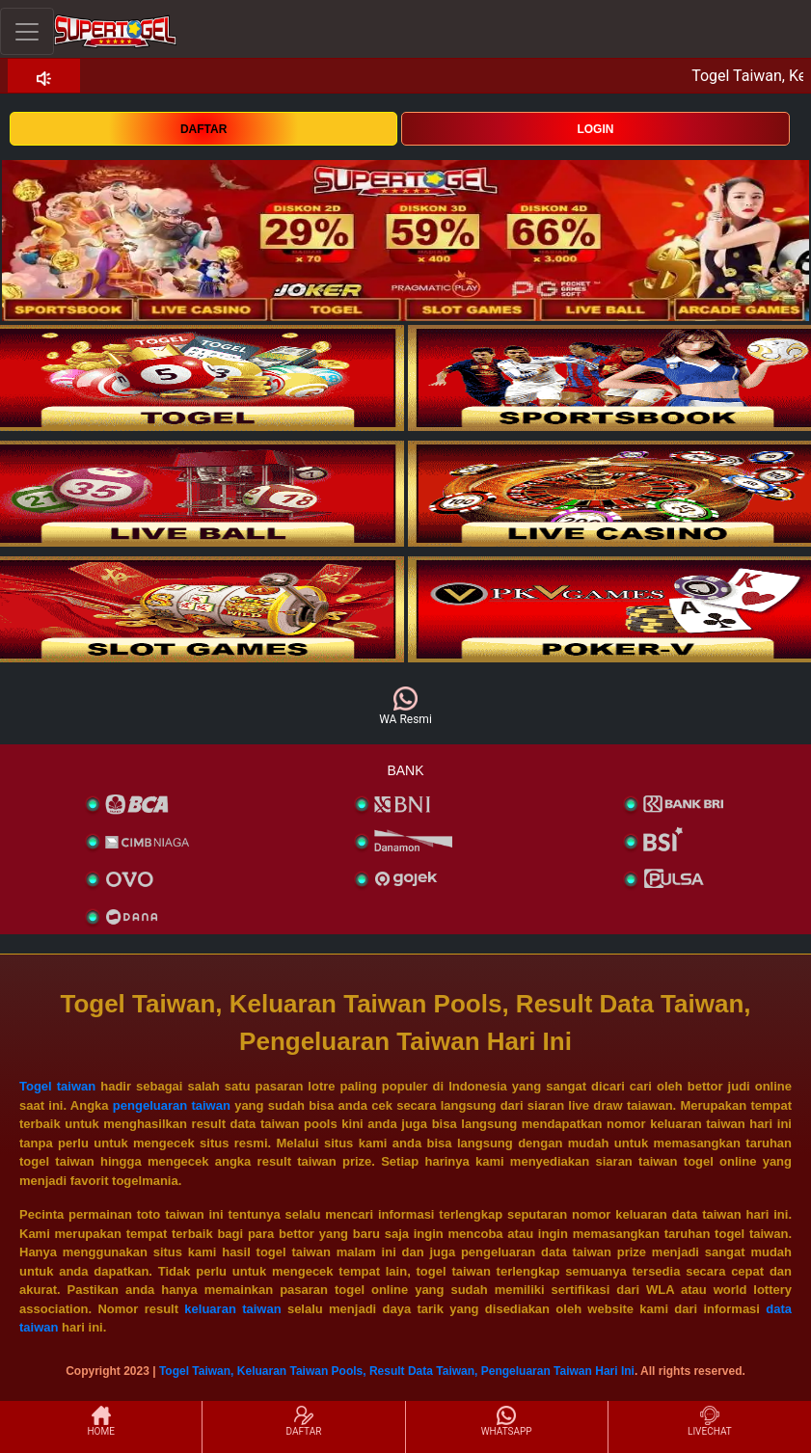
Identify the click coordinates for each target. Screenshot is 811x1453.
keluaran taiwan (232, 1309)
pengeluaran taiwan (171, 1105)
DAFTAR (203, 129)
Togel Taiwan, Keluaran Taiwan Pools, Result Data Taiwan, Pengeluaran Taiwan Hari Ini (397, 1371)
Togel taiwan (57, 1086)
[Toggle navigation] (27, 31)
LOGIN (595, 129)
